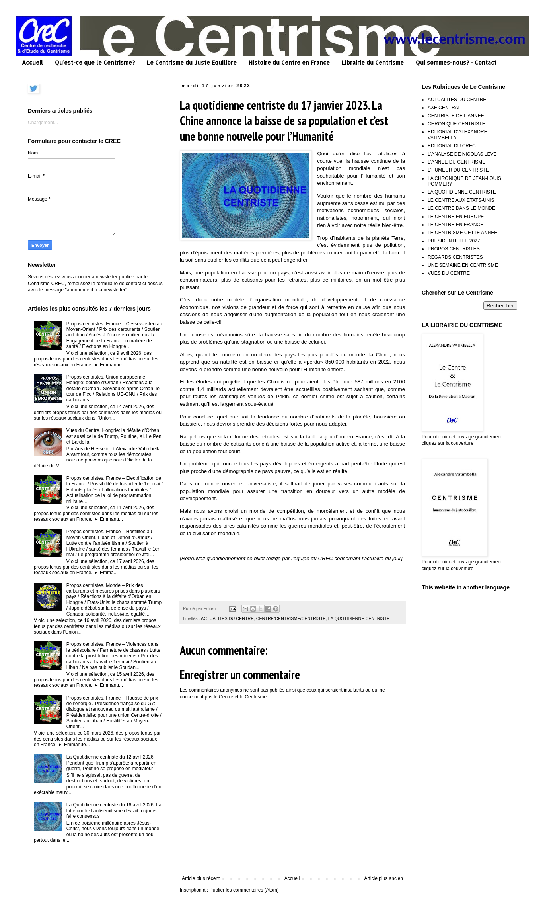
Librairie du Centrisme (373, 62)
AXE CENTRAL (444, 107)
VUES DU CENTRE (449, 273)
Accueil (32, 62)
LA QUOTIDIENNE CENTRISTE (359, 618)
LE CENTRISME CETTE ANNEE (462, 232)
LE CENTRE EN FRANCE (455, 224)
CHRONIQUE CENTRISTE (456, 124)
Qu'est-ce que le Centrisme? (95, 62)
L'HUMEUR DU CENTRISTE (458, 170)
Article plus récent (201, 878)
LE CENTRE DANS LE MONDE (461, 208)
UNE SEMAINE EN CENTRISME (463, 265)
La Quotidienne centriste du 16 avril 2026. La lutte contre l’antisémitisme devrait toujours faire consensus (114, 810)
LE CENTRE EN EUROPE (456, 216)
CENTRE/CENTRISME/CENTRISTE (291, 618)
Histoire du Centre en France (289, 62)
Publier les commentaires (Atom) (244, 890)
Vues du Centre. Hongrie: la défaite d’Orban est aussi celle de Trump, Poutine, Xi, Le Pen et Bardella (114, 436)
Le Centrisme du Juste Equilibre (192, 62)
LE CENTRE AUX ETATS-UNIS (461, 200)
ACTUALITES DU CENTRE (227, 618)
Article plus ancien (383, 878)
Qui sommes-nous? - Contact (456, 62)
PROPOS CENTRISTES (454, 249)
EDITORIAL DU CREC (452, 146)
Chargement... (43, 122)
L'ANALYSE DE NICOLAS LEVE (462, 154)
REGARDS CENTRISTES (455, 257)
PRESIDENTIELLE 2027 (454, 241)
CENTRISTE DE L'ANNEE (456, 116)
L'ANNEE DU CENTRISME (456, 162)
